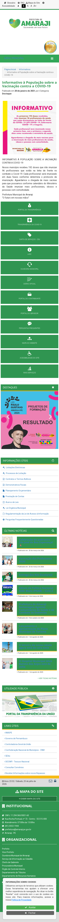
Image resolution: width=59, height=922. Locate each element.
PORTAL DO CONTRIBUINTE (29, 299)
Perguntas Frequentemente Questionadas (23, 519)
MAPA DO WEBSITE (29, 343)
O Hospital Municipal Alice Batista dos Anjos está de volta (35, 663)
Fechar (30, 913)
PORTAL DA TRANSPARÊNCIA (29, 210)
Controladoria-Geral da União (17, 744)
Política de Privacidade (21, 900)
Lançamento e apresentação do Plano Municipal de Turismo (33, 628)
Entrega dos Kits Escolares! (36, 574)
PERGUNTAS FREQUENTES (29, 328)
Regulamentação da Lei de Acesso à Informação (26, 514)
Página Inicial (10, 69)
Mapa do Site (33, 3)
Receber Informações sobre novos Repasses (24, 773)
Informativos (24, 69)
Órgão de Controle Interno (13, 869)
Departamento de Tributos (14, 872)
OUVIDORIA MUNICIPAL (30, 269)
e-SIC (29, 254)
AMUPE (8, 733)
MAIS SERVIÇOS (29, 373)
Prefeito (5, 849)
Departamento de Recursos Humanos (19, 876)
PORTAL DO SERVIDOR (29, 313)
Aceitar (30, 907)
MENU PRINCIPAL (14, 58)
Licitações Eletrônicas (14, 467)
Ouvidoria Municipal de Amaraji (16, 855)
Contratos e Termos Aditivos (17, 479)
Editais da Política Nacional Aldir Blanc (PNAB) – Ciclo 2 (36, 589)
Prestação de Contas (13, 496)
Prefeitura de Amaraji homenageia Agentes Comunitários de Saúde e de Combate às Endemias (36, 608)
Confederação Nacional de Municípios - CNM (24, 750)
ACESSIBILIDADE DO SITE (29, 358)
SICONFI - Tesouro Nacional (16, 761)
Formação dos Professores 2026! (35, 560)
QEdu (7, 756)
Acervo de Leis (11, 502)
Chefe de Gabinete (10, 862)
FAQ (21, 3)
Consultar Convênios (14, 767)
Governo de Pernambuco (15, 738)
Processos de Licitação (14, 473)
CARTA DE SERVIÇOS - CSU (29, 239)
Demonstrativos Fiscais (14, 485)
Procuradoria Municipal (12, 866)
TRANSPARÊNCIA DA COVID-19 (30, 225)
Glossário (9, 3)
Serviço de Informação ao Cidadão (17, 859)
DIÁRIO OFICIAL (30, 284)
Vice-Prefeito (8, 852)
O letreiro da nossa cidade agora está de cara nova (35, 646)
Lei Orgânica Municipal (14, 508)
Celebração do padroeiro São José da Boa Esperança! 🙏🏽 (36, 542)
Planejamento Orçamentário (17, 490)
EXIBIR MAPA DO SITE (29, 798)
